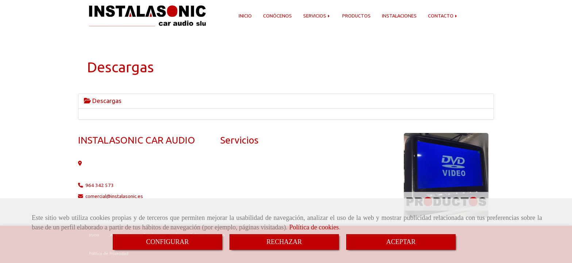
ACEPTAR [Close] (401, 241)
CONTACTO (443, 15)
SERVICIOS (317, 15)
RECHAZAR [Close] (284, 241)
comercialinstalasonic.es (114, 196)
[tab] (286, 101)
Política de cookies (314, 227)
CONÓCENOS (277, 15)
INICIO (245, 15)
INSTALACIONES (399, 15)
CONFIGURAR (167, 241)
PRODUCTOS (356, 15)
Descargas (102, 100)
